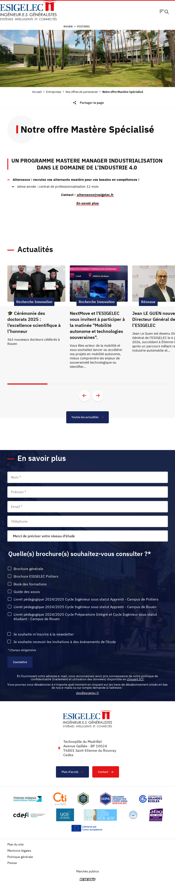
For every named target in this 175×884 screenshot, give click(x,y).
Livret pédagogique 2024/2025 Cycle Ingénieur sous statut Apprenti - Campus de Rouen (85, 607)
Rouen (68, 26)
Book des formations (30, 584)
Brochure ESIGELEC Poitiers (36, 576)
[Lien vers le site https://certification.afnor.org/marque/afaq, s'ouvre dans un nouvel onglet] (156, 815)
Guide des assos (27, 592)
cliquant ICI (135, 679)
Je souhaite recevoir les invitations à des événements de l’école (64, 642)
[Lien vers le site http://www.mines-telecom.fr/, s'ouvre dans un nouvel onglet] (27, 799)
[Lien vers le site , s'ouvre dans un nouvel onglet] (83, 798)
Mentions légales (19, 851)
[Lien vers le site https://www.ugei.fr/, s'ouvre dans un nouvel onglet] (65, 815)
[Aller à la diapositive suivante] (97, 395)
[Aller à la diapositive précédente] (84, 395)
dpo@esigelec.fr (87, 693)
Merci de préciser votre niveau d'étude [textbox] (44, 536)
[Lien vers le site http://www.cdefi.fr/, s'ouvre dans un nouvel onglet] (29, 815)
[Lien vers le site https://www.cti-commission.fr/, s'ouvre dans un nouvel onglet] (59, 798)
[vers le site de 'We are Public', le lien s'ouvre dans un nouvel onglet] (88, 879)
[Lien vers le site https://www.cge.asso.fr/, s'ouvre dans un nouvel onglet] (150, 799)
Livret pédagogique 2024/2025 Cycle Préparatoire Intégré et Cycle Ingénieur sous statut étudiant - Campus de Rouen (85, 616)
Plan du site (15, 844)
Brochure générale (28, 569)
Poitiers (83, 26)
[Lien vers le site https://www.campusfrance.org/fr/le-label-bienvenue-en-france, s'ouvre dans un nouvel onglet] (133, 815)
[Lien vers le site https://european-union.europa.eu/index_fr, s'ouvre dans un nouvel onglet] (87, 828)
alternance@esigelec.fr (95, 195)
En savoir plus (87, 203)
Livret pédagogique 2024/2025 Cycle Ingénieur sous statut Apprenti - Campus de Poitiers (86, 599)
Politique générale (20, 857)
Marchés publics (87, 871)
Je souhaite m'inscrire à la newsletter (43, 634)
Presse (12, 863)
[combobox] (87, 536)
